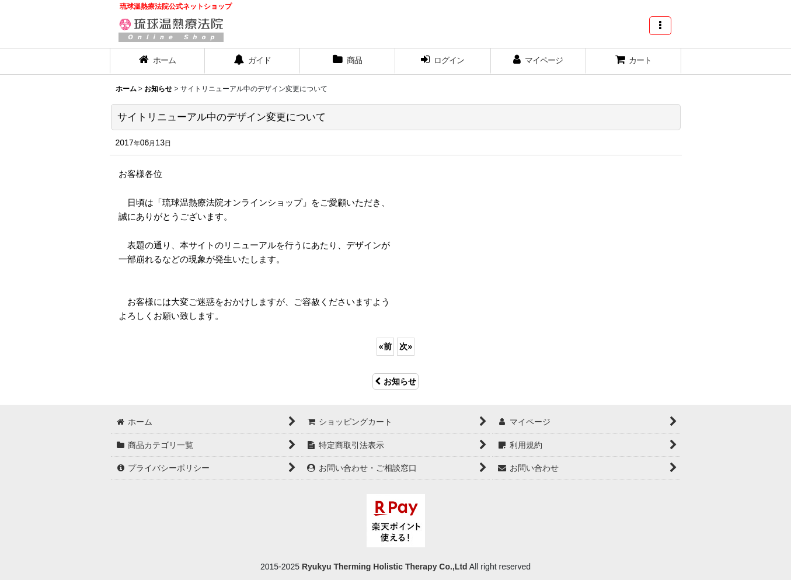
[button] (660, 25)
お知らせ (395, 381)
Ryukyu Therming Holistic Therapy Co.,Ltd (383, 566)
